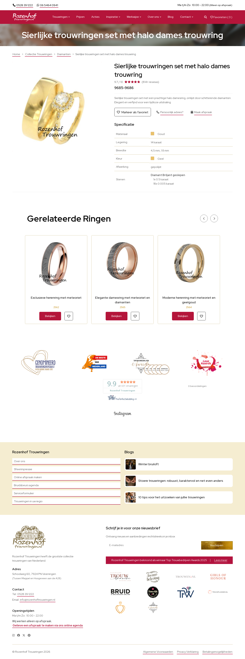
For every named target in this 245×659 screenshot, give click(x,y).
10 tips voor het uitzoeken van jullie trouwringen (171, 497)
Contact (185, 17)
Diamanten (64, 54)
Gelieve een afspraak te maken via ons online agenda (48, 625)
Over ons (153, 17)
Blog (170, 17)
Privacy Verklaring (188, 652)
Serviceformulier (24, 493)
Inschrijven (216, 545)
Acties (95, 17)
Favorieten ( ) (221, 17)
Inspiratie (112, 17)
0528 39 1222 (24, 5)
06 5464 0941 (49, 5)
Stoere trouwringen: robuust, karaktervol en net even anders (180, 481)
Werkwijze (133, 17)
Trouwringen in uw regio (28, 501)
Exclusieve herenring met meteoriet (56, 298)
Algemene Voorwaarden (158, 652)
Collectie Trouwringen (38, 54)
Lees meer (174, 5)
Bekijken (50, 316)
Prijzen (80, 17)
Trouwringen (60, 17)
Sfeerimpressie (23, 469)
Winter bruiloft (148, 464)
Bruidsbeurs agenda (26, 485)
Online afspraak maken (28, 477)
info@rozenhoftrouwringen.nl (37, 600)
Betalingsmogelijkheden (217, 652)
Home (16, 54)
